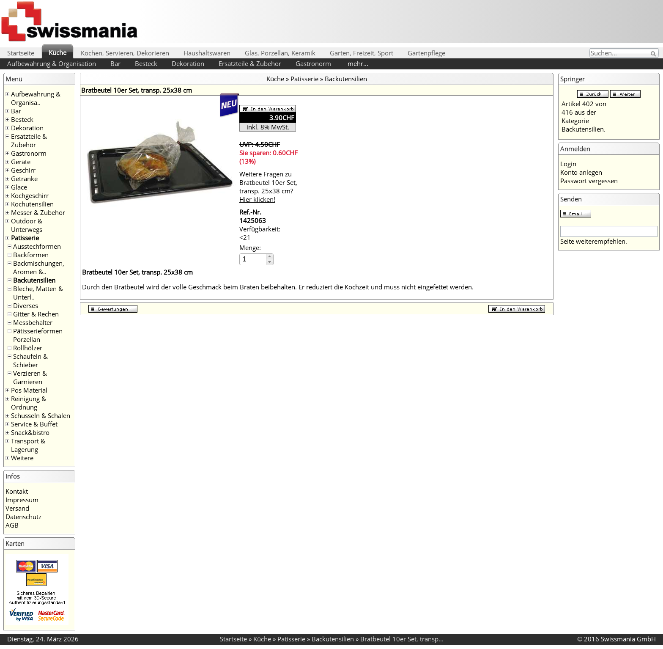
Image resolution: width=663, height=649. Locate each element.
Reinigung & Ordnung (28, 402)
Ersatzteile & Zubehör (250, 63)
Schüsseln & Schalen (40, 415)
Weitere (22, 458)
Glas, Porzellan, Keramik (280, 53)
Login (568, 164)
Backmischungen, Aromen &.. (38, 267)
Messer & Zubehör (38, 212)
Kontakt (16, 491)
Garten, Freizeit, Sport (361, 53)
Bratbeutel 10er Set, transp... (402, 639)
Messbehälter (32, 322)
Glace (19, 187)
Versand (17, 508)
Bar (115, 63)
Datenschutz (23, 516)
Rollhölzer (27, 348)
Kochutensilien (32, 204)
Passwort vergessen (589, 180)
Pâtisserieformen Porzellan (38, 335)
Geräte (20, 161)
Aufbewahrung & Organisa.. (35, 98)
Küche (57, 52)
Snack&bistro (30, 432)
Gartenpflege (426, 53)
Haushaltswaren (207, 53)
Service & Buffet (34, 424)
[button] (269, 256)
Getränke (24, 178)
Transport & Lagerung (28, 445)
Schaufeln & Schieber (30, 360)
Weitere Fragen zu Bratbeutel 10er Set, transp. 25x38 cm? (268, 187)
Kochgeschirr (30, 195)
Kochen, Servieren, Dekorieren (125, 53)
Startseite (20, 53)
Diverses (25, 305)
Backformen (31, 254)
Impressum (21, 499)
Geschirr (23, 170)
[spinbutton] (253, 259)
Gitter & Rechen (36, 314)
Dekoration (188, 63)
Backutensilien (34, 280)
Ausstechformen (37, 246)
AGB (12, 525)
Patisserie (25, 238)
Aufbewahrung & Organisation (51, 63)
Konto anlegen (581, 172)
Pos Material (29, 390)
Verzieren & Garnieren (30, 377)
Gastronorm (313, 63)
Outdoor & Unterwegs (26, 225)
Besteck (146, 63)
